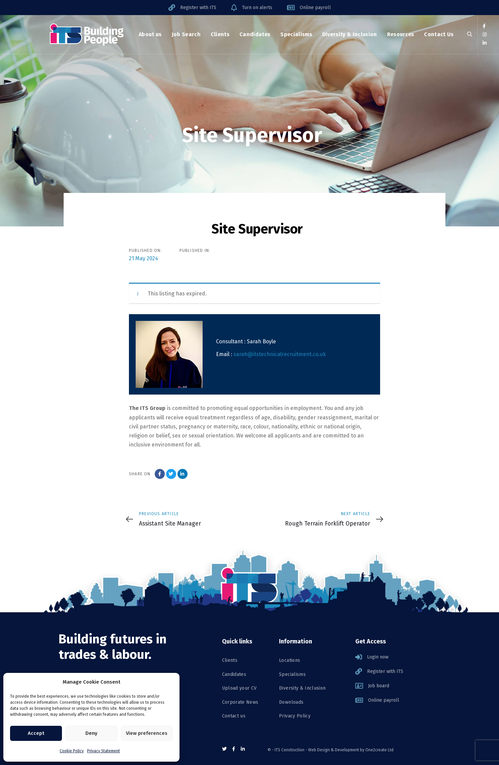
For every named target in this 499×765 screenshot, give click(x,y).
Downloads (291, 702)
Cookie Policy (72, 751)
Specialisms (292, 674)
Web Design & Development (333, 750)
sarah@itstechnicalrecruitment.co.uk (279, 354)
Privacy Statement (103, 751)
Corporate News (240, 702)
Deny (91, 733)
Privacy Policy (294, 716)
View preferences (146, 733)
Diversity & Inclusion (302, 688)
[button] (469, 34)
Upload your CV (239, 688)
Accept (36, 733)
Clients (229, 660)
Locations (289, 660)
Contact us (234, 716)
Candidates (234, 674)
